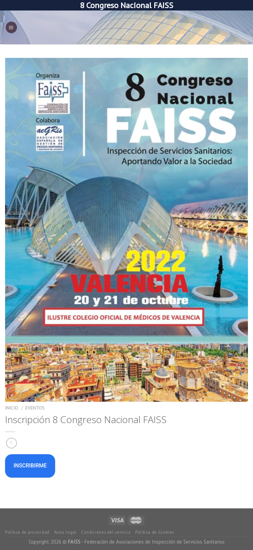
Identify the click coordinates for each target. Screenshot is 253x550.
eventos (35, 408)
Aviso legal (65, 532)
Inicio (11, 408)
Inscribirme (30, 465)
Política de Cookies (154, 532)
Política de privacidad (27, 532)
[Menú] (11, 27)
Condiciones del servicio (106, 532)
